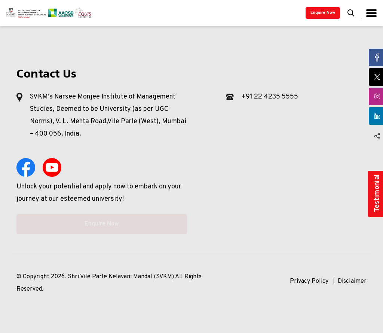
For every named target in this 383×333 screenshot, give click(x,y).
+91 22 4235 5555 (269, 97)
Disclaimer (352, 281)
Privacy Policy (309, 281)
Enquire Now (322, 12)
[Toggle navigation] (371, 13)
